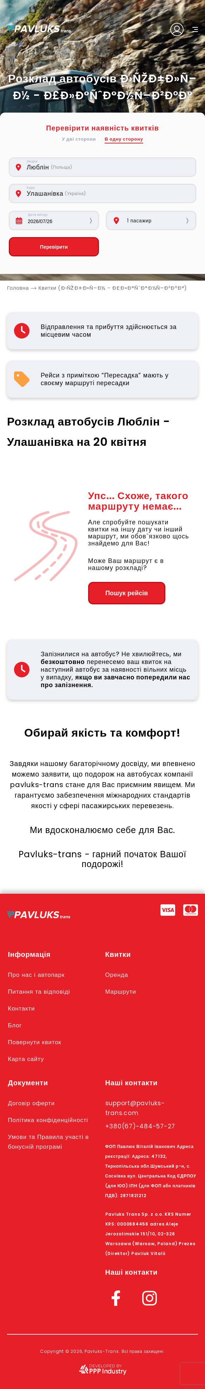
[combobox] (82, 167)
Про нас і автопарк (36, 975)
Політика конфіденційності (48, 1120)
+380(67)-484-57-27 (140, 1126)
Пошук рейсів (126, 593)
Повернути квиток (34, 1042)
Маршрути (120, 991)
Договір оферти (31, 1103)
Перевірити (54, 247)
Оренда (116, 975)
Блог (15, 1025)
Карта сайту (26, 1059)
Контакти (21, 1008)
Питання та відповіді (39, 991)
